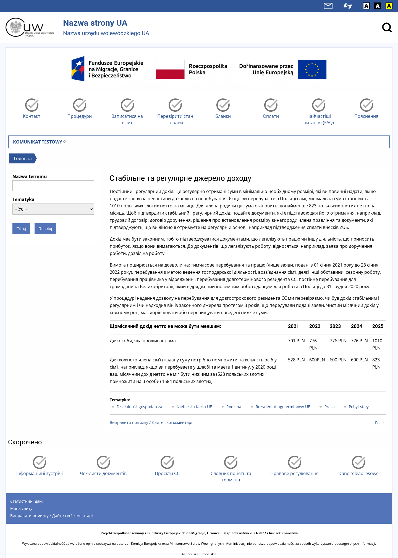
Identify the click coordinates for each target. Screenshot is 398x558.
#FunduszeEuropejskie (199, 554)
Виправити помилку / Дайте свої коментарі (151, 422)
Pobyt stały (359, 406)
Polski (380, 422)
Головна (23, 158)
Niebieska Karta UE (194, 406)
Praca (329, 406)
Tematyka (23, 199)
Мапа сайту (21, 508)
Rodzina (233, 406)
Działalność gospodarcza (139, 406)
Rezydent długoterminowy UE (283, 406)
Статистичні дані (26, 501)
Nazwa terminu (29, 176)
